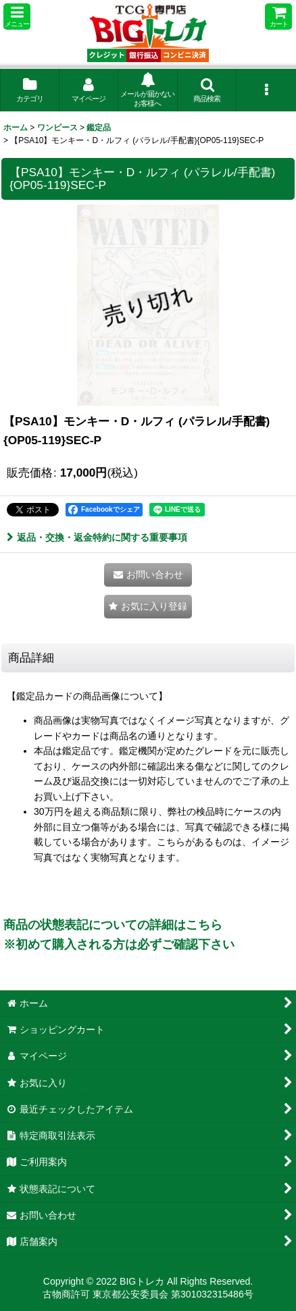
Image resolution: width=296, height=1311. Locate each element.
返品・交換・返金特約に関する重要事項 (97, 537)
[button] (16, 16)
